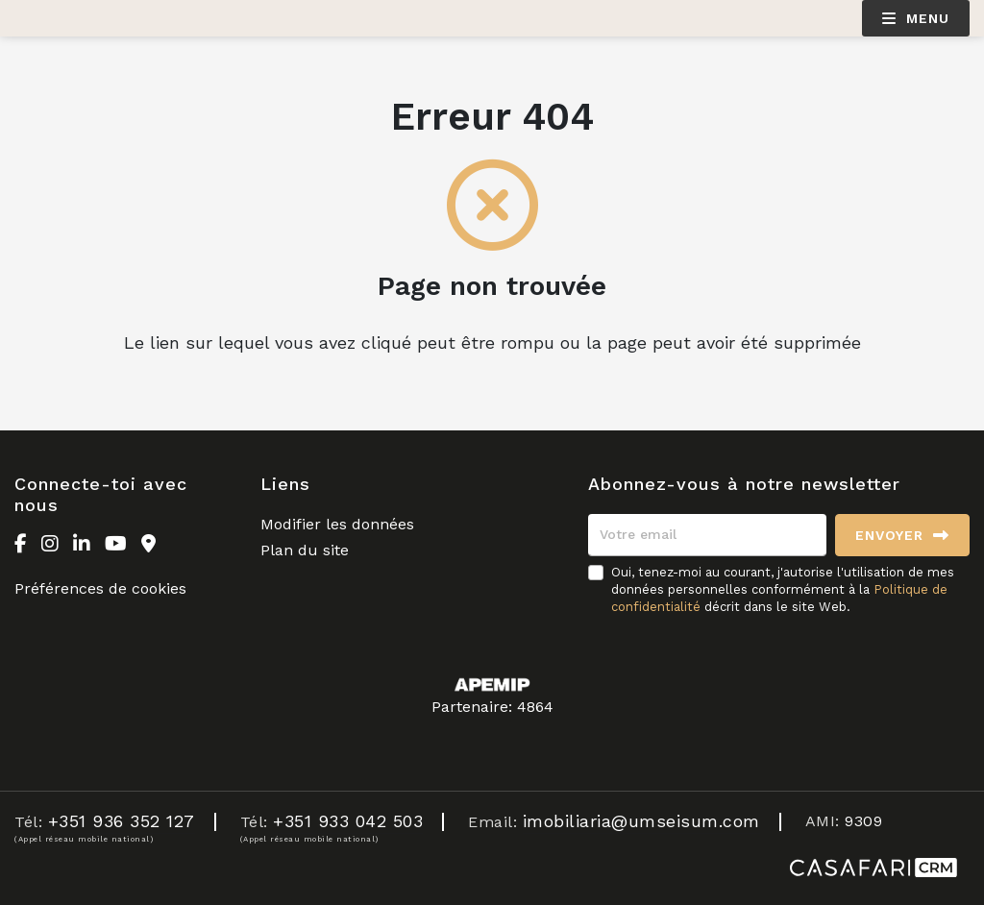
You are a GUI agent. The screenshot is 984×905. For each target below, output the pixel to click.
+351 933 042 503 (348, 821)
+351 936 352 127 (121, 821)
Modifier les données (337, 524)
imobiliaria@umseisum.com (641, 821)
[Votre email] (707, 535)
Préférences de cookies (100, 588)
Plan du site (304, 550)
